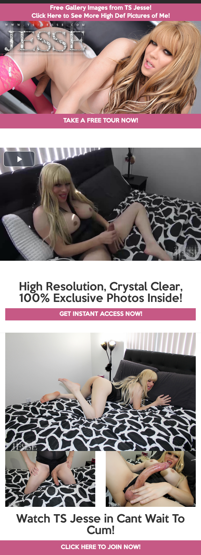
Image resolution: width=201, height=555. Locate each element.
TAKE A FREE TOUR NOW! (100, 121)
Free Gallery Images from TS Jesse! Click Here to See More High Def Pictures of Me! (100, 12)
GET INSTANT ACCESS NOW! (100, 314)
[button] (19, 159)
